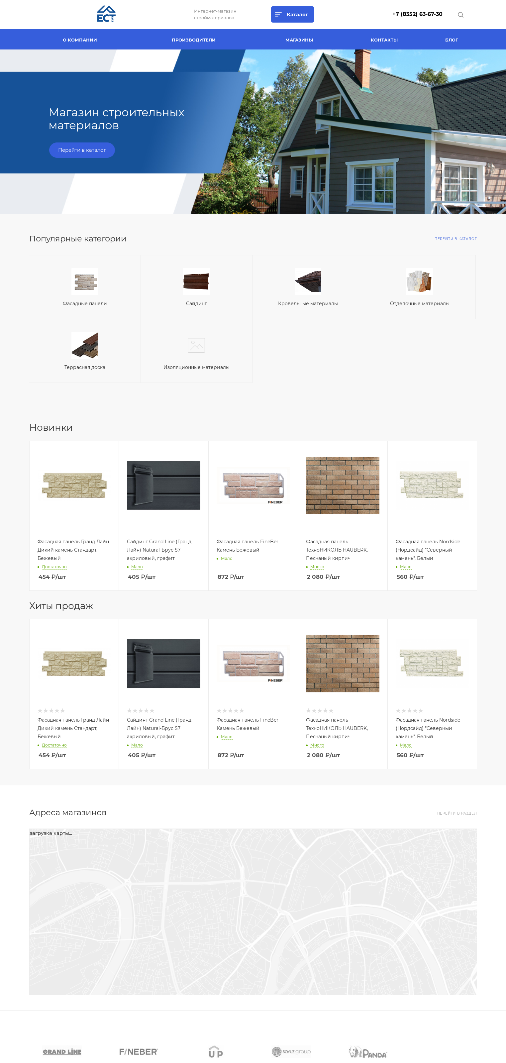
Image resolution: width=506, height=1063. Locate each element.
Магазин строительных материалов (116, 118)
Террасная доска (84, 367)
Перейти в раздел (457, 813)
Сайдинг (196, 304)
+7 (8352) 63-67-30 (417, 14)
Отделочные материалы (420, 304)
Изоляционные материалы (196, 367)
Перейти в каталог (82, 150)
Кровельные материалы (308, 304)
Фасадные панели (85, 304)
